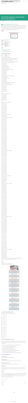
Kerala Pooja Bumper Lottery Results (5, 50)
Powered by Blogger (14, 401)
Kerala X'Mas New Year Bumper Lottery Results (6, 51)
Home (2, 4)
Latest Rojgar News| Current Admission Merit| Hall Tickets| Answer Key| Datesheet (10, 1)
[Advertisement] (14, 9)
